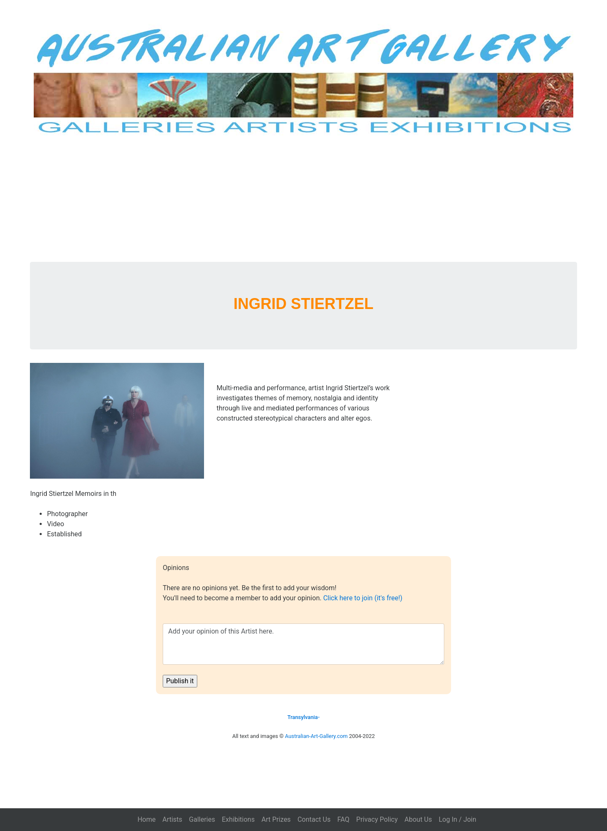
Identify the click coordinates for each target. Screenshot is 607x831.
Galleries (202, 819)
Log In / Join (457, 819)
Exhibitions (238, 819)
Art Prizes (275, 819)
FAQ (343, 819)
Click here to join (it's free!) (363, 598)
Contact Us (314, 819)
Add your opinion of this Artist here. (303, 644)
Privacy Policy (377, 819)
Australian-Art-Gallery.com (316, 736)
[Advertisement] (303, 199)
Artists (172, 819)
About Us (418, 819)
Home (146, 819)
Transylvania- (303, 717)
